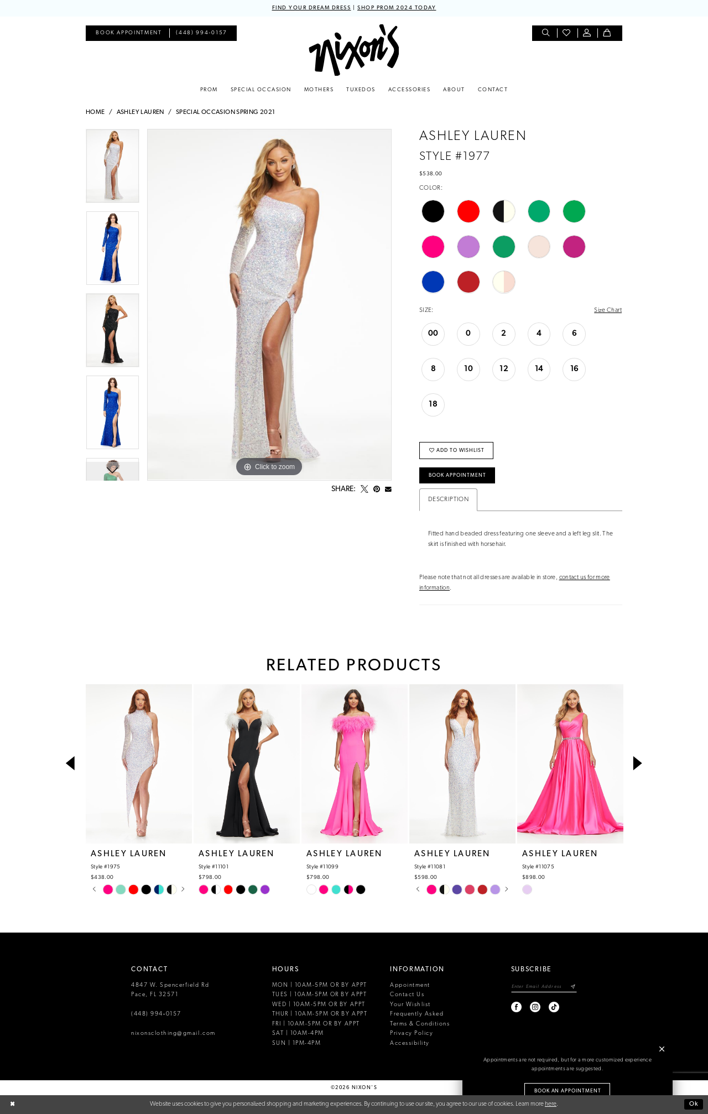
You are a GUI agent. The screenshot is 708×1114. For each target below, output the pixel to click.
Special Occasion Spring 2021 (225, 112)
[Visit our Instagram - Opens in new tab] (536, 1007)
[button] (587, 33)
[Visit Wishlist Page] (567, 33)
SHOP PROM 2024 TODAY (396, 8)
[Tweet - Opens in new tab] (364, 489)
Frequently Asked (417, 1014)
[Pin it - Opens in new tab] (376, 489)
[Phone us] (202, 33)
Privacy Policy (411, 1033)
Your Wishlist (410, 1005)
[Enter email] (544, 986)
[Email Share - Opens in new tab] (388, 489)
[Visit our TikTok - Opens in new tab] (554, 1007)
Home (95, 112)
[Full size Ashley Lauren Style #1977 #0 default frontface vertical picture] (269, 304)
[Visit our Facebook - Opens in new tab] (517, 1007)
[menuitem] (128, 33)
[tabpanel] (112, 170)
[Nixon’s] (354, 50)
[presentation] (139, 764)
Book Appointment (457, 475)
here (550, 1104)
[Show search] (547, 33)
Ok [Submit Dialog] (694, 1104)
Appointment (410, 985)
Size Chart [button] (608, 310)
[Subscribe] (573, 986)
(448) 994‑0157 (156, 1014)
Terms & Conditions (420, 1024)
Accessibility (410, 1043)
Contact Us (407, 995)
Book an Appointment (568, 1091)
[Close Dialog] (12, 1104)
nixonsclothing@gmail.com (173, 1033)
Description (448, 499)
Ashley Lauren (140, 112)
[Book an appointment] (128, 33)
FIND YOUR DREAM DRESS (311, 8)
